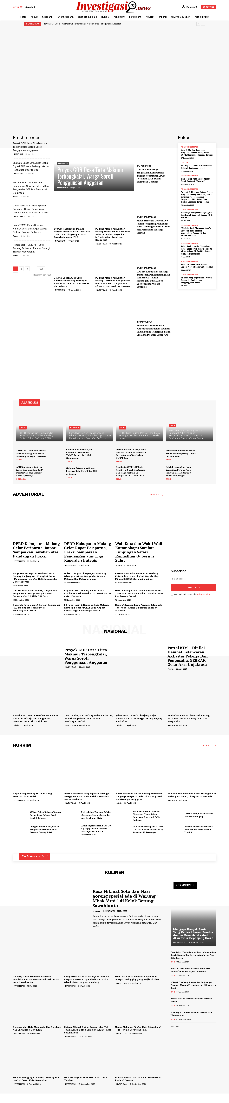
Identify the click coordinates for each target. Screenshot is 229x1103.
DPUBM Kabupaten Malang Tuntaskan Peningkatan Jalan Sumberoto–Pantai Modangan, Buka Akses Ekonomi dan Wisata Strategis (153, 279)
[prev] (198, 24)
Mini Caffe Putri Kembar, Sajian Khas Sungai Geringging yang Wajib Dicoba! (137, 978)
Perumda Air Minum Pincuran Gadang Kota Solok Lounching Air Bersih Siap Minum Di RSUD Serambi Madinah (136, 576)
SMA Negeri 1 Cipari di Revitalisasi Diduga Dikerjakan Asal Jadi (196, 166)
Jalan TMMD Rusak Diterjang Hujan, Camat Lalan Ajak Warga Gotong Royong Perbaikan (30, 229)
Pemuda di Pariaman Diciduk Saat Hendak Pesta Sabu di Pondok (198, 829)
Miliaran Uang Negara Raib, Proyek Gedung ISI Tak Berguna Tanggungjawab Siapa (196, 280)
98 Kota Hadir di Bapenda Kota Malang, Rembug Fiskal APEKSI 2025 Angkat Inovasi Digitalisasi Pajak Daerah (86, 608)
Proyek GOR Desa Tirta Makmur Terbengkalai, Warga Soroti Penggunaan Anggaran (82, 23)
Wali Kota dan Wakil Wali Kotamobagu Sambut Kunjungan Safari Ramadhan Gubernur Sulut (138, 552)
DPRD (22, 428)
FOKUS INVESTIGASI (189, 147)
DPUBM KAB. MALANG (146, 217)
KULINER (96, 911)
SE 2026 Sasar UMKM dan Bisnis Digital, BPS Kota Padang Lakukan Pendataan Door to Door (31, 166)
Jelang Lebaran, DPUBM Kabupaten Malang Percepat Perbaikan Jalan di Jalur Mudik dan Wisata (71, 282)
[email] (193, 578)
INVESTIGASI (18, 154)
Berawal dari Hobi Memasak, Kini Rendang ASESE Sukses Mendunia (37, 1028)
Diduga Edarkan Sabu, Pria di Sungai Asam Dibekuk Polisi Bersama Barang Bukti (44, 829)
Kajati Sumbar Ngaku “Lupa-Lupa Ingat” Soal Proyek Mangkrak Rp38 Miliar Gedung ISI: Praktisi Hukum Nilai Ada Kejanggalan (196, 250)
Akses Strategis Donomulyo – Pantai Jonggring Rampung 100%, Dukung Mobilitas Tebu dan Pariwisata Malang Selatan (153, 226)
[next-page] (15, 274)
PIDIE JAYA (20, 479)
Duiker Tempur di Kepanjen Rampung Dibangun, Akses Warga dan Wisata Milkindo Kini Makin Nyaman (85, 576)
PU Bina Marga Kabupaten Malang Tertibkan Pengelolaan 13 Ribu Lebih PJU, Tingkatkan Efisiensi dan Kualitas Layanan (114, 282)
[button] (31, 7)
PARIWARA (74, 428)
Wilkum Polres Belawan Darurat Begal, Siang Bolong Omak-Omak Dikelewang (45, 815)
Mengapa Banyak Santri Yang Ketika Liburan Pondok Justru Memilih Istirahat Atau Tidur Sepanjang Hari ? (193, 933)
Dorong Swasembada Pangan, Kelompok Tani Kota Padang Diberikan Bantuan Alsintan (138, 608)
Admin (16, 197)
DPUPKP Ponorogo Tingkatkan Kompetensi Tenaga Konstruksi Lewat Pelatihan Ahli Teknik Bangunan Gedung (151, 175)
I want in (193, 587)
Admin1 (119, 565)
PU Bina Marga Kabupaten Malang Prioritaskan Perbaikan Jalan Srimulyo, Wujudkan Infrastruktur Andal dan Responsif (112, 234)
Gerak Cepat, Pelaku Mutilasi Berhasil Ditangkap (198, 815)
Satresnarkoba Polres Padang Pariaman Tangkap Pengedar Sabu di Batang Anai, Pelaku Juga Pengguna (139, 796)
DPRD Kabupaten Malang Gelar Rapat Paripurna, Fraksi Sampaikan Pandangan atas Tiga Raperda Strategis (87, 552)
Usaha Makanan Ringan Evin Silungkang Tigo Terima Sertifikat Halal (138, 1028)
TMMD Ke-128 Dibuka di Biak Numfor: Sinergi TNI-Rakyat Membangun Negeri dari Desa (31, 453)
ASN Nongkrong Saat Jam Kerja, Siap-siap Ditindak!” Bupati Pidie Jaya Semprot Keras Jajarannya (29, 471)
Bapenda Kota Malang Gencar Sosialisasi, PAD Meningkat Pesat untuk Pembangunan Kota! (36, 608)
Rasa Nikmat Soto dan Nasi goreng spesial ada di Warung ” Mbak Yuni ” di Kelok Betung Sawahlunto (126, 898)
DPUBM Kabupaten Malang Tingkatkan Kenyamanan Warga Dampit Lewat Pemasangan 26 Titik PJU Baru (35, 593)
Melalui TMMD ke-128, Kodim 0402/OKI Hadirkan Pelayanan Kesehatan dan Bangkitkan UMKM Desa (131, 453)
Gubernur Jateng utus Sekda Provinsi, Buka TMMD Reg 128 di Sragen (81, 471)
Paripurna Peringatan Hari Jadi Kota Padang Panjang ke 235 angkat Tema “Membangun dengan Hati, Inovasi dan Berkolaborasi (35, 577)
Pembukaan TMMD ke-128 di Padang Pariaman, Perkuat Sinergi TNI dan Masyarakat (31, 248)
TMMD (19, 460)
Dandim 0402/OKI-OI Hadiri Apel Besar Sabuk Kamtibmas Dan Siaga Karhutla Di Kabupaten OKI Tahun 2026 (130, 471)
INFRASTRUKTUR (144, 322)
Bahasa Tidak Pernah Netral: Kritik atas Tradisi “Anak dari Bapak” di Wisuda (190, 970)
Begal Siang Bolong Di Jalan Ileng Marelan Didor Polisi (32, 795)
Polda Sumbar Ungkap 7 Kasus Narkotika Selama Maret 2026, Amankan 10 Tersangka (148, 829)
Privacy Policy (203, 594)
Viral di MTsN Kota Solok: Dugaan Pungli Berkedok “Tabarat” (195, 180)
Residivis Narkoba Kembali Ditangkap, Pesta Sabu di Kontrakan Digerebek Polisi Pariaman (146, 815)
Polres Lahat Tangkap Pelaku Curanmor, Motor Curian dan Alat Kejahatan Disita (96, 815)
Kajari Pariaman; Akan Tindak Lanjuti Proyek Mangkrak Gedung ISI (197, 265)
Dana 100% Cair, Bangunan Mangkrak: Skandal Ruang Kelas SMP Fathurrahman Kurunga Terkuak (197, 152)
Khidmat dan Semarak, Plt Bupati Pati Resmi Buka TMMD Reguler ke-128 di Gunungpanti (79, 453)
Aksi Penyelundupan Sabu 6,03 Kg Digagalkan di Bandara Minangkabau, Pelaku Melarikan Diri (96, 830)
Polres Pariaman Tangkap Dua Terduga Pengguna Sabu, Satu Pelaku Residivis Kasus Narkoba (86, 796)
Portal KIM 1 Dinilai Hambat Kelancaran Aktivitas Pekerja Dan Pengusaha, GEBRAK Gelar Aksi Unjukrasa (188, 656)
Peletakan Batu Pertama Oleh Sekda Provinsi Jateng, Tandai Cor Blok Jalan (181, 453)
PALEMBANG (63, 163)
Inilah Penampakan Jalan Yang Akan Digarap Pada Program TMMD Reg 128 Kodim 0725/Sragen (178, 471)
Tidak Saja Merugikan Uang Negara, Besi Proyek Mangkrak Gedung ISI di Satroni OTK (196, 215)
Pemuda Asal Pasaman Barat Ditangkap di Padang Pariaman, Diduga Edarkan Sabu (192, 795)
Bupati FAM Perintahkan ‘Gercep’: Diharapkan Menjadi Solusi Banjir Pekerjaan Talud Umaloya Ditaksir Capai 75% (153, 330)
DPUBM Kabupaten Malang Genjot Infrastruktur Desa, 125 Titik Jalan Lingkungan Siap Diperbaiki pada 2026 (72, 233)
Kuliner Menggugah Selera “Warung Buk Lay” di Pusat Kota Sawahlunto (36, 1079)
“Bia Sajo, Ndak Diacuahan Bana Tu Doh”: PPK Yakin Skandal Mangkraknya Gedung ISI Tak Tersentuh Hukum (196, 232)
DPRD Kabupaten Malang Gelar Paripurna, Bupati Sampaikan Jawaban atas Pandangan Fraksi (30, 209)
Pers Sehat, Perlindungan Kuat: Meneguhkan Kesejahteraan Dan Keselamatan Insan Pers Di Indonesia (193, 955)
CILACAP (184, 162)
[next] (203, 24)
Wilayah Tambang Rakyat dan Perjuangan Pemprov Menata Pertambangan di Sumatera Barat (193, 985)
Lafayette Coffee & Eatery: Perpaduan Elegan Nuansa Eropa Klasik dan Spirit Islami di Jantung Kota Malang (86, 979)
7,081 (41, 269)
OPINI (173, 962)
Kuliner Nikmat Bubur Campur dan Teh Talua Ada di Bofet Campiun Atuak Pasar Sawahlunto (87, 1030)
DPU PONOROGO (144, 166)
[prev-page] (172, 1027)
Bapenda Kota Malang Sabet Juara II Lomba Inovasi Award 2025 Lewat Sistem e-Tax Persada (88, 593)
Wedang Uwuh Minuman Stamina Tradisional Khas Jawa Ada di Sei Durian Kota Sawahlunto (36, 979)
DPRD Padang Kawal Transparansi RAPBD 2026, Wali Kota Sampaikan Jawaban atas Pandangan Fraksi (139, 593)
